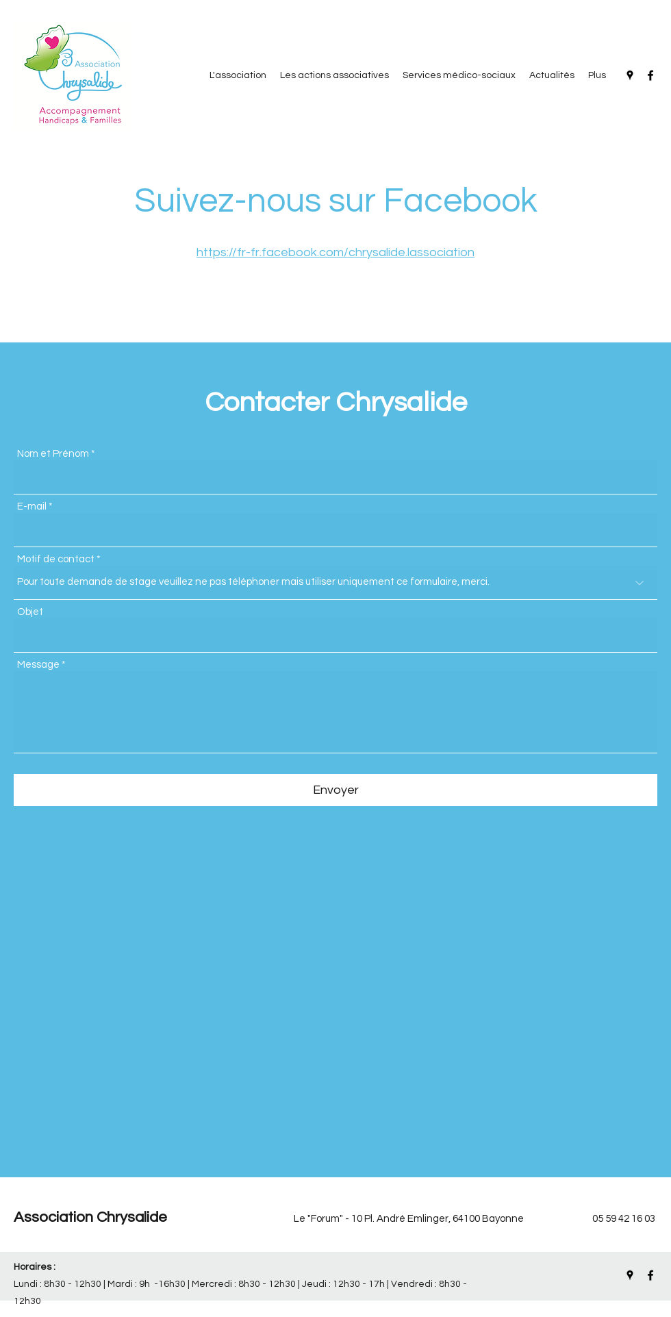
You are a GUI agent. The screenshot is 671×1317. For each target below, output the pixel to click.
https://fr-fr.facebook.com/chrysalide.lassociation (335, 252)
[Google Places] (630, 75)
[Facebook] (650, 75)
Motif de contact (55, 559)
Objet (30, 612)
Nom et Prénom (53, 454)
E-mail (32, 506)
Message (38, 665)
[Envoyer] (335, 790)
